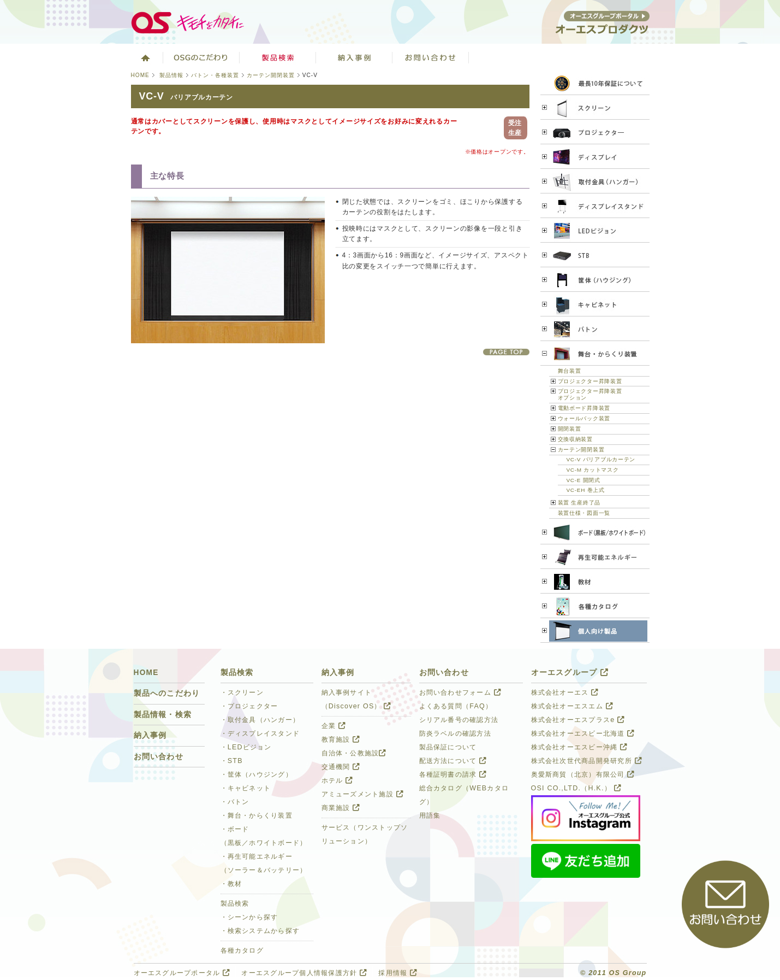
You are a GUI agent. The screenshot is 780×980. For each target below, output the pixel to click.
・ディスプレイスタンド (260, 733)
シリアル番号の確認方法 (459, 720)
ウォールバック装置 (584, 418)
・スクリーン (242, 692)
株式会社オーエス (565, 692)
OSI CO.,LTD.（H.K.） (576, 788)
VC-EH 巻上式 (586, 490)
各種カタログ (242, 950)
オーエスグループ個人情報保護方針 (304, 973)
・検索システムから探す (260, 931)
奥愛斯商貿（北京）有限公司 (583, 774)
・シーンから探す (249, 917)
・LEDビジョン (246, 747)
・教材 (231, 884)
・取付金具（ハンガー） (260, 720)
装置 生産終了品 (579, 503)
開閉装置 (569, 429)
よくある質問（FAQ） (456, 706)
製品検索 (278, 57)
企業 (333, 726)
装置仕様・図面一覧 (584, 513)
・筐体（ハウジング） (257, 774)
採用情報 (397, 973)
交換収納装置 (575, 439)
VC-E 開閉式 (583, 480)
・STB (232, 761)
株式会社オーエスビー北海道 (583, 733)
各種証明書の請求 (453, 774)
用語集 (430, 815)
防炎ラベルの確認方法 (455, 733)
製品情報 (171, 75)
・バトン (235, 802)
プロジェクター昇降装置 (590, 381)
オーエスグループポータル (182, 973)
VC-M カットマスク (593, 470)
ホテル (337, 780)
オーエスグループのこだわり (201, 57)
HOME (140, 75)
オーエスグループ (570, 672)
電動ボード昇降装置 (584, 408)
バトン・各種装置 (215, 75)
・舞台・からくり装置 (257, 815)
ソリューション (354, 57)
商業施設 (340, 808)
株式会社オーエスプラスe (578, 720)
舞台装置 (569, 371)
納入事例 (150, 735)
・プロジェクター (249, 706)
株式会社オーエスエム (572, 706)
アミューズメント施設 (362, 794)
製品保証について (448, 747)
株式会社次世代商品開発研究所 (586, 761)
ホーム (144, 57)
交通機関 (340, 767)
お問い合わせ (430, 57)
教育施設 (340, 739)
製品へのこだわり (167, 693)
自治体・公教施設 (353, 753)
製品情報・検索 (163, 715)
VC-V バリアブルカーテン (601, 459)
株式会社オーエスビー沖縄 (579, 747)
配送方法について (453, 761)
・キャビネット (246, 788)
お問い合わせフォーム (460, 692)
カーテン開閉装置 (271, 75)
